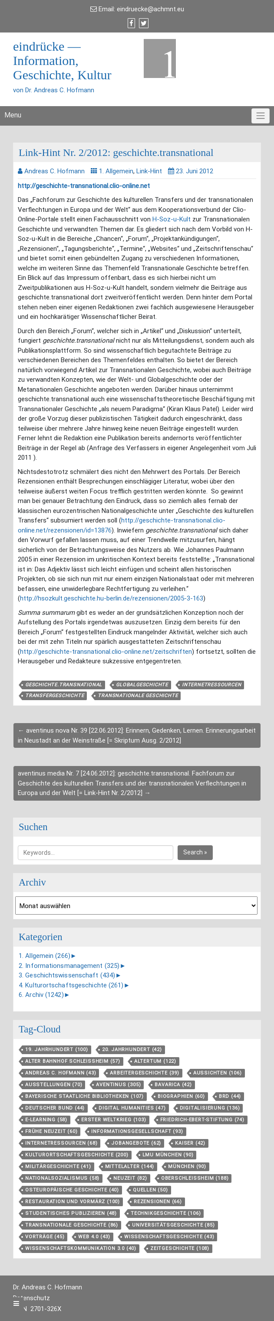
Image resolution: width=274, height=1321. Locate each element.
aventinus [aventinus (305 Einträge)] (118, 1084)
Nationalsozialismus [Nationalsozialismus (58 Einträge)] (62, 1178)
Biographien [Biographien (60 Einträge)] (181, 1096)
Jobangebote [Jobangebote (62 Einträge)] (136, 1143)
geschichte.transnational (63, 685)
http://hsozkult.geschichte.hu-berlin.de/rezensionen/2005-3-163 (111, 598)
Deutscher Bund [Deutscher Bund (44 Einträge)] (55, 1108)
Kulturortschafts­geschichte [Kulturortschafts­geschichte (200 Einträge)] (77, 1155)
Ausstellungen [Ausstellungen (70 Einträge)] (53, 1084)
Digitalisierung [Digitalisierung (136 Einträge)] (210, 1108)
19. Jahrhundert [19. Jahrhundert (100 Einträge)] (56, 1049)
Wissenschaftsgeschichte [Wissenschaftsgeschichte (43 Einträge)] (169, 1237)
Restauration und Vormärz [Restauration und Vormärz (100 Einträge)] (72, 1201)
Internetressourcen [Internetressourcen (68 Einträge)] (61, 1143)
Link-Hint (149, 171)
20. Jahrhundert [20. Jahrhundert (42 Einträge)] (132, 1049)
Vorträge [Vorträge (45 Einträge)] (44, 1237)
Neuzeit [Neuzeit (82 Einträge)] (130, 1178)
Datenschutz (31, 1298)
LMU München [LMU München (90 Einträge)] (168, 1155)
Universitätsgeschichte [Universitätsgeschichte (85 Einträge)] (173, 1225)
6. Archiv (41, 995)
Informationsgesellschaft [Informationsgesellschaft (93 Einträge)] (137, 1131)
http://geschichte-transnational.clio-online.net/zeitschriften (106, 652)
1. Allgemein (116, 171)
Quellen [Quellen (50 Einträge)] (150, 1190)
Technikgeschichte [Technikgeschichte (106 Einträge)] (166, 1213)
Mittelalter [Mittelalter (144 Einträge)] (130, 1166)
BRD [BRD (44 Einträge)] (230, 1096)
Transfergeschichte (54, 695)
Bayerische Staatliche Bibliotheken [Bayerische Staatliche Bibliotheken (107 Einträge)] (84, 1096)
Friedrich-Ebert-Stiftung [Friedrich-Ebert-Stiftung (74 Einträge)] (202, 1120)
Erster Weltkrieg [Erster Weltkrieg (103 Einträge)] (113, 1120)
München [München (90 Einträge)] (187, 1166)
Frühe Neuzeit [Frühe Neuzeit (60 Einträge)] (51, 1131)
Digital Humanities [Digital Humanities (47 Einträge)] (132, 1108)
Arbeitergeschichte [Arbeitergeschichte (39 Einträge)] (144, 1073)
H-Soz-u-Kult (171, 219)
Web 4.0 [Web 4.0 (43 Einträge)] (94, 1237)
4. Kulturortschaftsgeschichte (71, 985)
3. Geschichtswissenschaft (67, 975)
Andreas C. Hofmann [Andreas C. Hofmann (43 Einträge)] (60, 1073)
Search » (195, 852)
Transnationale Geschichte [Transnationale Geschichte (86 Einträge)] (71, 1225)
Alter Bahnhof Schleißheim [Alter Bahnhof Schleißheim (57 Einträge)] (72, 1061)
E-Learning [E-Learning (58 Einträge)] (46, 1120)
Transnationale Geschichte (138, 695)
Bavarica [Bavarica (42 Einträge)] (173, 1084)
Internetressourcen (211, 685)
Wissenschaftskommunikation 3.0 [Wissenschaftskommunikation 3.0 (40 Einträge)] (80, 1248)
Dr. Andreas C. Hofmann (47, 1287)
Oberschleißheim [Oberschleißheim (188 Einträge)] (195, 1178)
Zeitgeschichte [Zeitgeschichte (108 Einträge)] (179, 1248)
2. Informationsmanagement (69, 966)
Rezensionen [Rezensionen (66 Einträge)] (158, 1201)
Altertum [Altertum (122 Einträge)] (155, 1061)
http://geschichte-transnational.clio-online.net (84, 186)
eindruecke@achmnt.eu (150, 9)
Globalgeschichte (142, 685)
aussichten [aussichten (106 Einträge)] (217, 1073)
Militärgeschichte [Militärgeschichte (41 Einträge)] (58, 1166)
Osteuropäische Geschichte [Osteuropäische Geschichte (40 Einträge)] (72, 1190)
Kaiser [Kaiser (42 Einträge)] (190, 1143)
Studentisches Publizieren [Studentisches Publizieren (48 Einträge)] (71, 1213)
